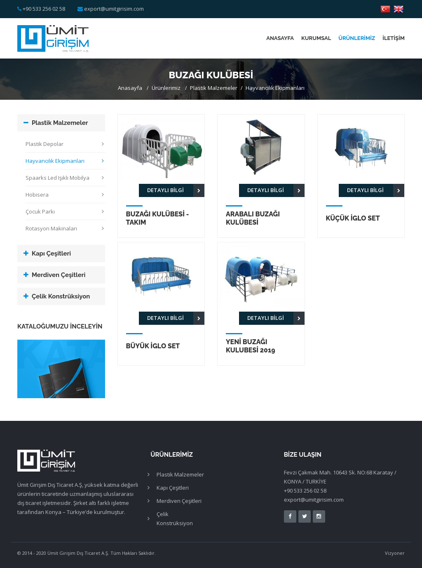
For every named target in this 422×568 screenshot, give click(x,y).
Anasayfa (280, 38)
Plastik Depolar (44, 144)
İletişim (393, 38)
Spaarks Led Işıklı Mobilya (57, 177)
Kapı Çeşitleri (51, 253)
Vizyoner (395, 553)
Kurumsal (316, 38)
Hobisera (37, 194)
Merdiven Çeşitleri (58, 275)
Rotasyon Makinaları (51, 228)
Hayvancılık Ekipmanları (275, 88)
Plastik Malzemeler (213, 88)
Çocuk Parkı (40, 211)
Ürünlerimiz (356, 38)
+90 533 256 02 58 (44, 8)
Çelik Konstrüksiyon (61, 296)
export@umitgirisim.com (114, 8)
